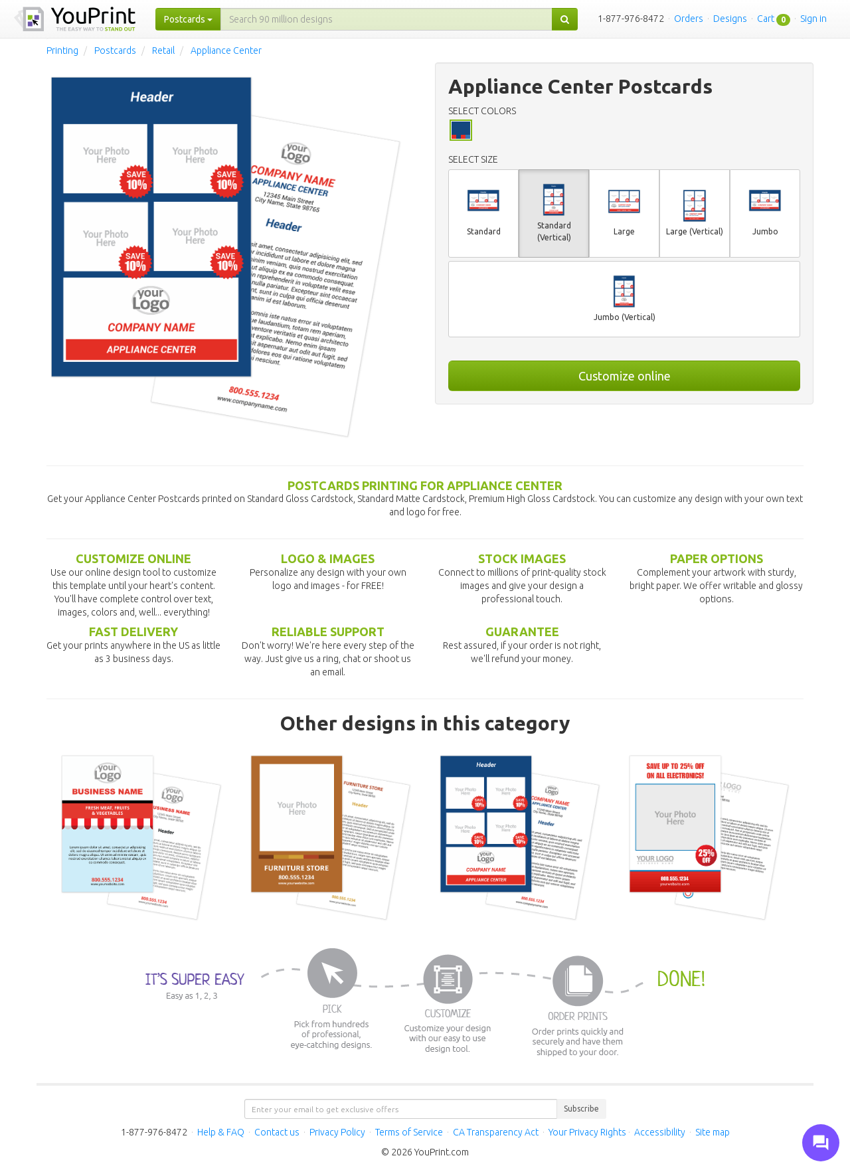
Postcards (115, 50)
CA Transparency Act (496, 1132)
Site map (712, 1132)
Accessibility (659, 1132)
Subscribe (581, 1108)
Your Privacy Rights (587, 1132)
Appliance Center (226, 50)
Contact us (276, 1132)
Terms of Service (409, 1132)
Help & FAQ (220, 1132)
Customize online (624, 375)
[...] (386, 19)
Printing (62, 50)
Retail (163, 50)
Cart (765, 18)
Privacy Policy (337, 1132)
